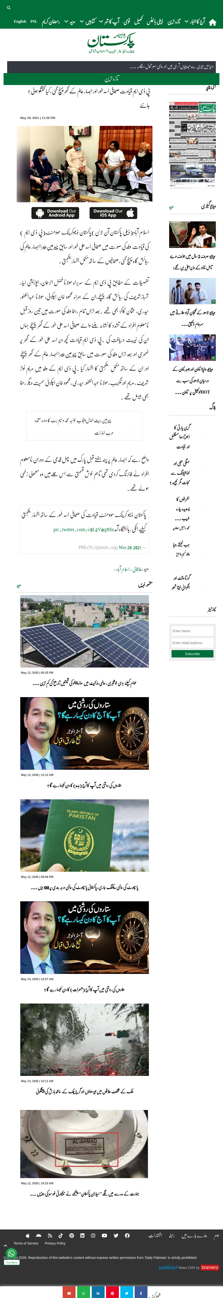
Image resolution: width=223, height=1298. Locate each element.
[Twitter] (112, 1235)
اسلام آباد (122, 569)
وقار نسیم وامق (183, 554)
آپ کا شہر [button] (109, 21)
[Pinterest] (68, 1235)
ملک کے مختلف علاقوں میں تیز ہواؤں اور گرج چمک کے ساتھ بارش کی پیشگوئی (84, 1091)
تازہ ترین (173, 21)
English (20, 21)
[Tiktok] (57, 1235)
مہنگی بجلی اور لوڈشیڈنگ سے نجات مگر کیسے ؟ (180, 473)
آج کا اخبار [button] (194, 21)
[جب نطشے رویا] (204, 553)
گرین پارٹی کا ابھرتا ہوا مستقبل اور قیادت (179, 437)
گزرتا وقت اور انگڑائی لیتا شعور (181, 582)
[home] (213, 22)
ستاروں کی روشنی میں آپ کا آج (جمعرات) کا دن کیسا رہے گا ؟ (84, 989)
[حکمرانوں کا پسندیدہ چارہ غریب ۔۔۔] (204, 507)
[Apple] (25, 1235)
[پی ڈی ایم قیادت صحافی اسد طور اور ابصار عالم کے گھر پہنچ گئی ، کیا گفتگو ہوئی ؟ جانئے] (141, 1292)
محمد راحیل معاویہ (181, 527)
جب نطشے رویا (181, 544)
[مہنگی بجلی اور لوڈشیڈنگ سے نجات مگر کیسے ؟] (204, 472)
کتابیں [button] (87, 21)
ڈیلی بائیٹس (155, 21)
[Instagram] (90, 1235)
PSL (33, 21)
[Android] (35, 1235)
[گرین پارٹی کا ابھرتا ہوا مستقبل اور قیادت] (204, 436)
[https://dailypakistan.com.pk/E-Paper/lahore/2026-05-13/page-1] (192, 145)
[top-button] (5, 1245)
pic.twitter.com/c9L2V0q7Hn (83, 529)
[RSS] (47, 1235)
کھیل (138, 21)
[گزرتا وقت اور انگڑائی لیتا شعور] (204, 586)
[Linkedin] (79, 1235)
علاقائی (137, 569)
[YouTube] (101, 1235)
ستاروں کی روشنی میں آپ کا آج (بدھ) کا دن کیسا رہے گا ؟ (84, 785)
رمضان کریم (51, 21)
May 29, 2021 (130, 547)
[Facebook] (124, 1235)
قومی (126, 21)
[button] (9, 7)
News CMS (187, 1268)
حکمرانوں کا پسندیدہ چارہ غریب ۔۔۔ (182, 508)
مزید (19, 585)
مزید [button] (69, 21)
